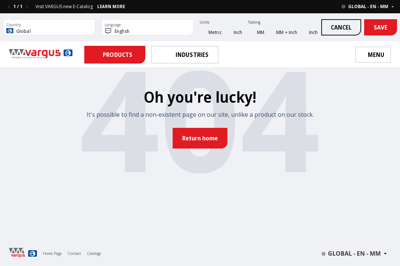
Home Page (52, 253)
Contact (74, 253)
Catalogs (94, 253)
